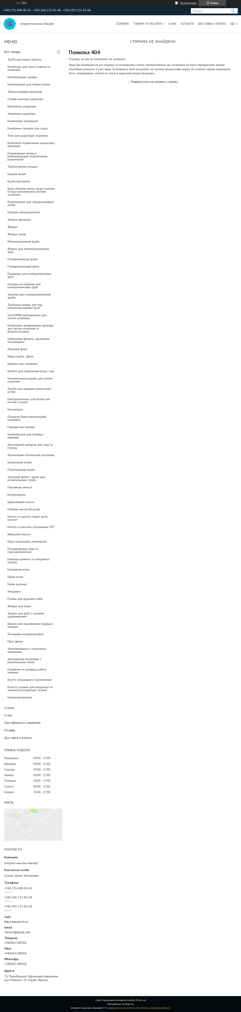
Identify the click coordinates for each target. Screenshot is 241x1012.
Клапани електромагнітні (24, 212)
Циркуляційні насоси (21, 502)
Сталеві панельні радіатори (25, 99)
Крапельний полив (20, 462)
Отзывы (9, 730)
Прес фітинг (15, 641)
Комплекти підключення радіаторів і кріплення (31, 144)
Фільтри (12, 227)
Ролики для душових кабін (25, 599)
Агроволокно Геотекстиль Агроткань (31, 455)
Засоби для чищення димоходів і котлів (30, 390)
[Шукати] (233, 11)
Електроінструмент (20, 697)
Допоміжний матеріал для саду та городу (30, 446)
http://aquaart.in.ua (16, 922)
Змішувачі (14, 591)
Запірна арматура (19, 219)
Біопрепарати (16, 495)
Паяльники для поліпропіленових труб (29, 275)
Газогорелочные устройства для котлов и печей (29, 400)
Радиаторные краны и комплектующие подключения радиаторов (27, 156)
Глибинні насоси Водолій (24, 509)
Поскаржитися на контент (120, 1007)
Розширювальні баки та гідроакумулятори (23, 550)
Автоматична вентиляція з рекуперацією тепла (24, 660)
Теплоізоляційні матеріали (25, 92)
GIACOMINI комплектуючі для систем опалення (27, 316)
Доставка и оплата (18, 738)
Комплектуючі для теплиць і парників (26, 435)
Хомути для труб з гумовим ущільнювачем (26, 614)
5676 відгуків (188, 3)
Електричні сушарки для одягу (28, 128)
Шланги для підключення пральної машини (30, 625)
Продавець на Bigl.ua (120, 1004)
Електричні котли (18, 569)
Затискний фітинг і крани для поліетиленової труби (26, 478)
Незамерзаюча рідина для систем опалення (30, 379)
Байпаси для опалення (22, 364)
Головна (122, 24)
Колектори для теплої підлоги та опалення (29, 68)
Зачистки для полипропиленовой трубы (29, 295)
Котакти (187, 24)
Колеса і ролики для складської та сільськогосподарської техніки (30, 688)
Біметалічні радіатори (22, 106)
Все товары (12, 52)
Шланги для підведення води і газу (31, 371)
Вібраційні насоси (19, 534)
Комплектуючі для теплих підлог (29, 84)
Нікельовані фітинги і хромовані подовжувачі (28, 340)
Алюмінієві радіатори (22, 114)
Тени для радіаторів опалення (28, 136)
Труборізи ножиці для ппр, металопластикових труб (25, 306)
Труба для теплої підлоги (24, 59)
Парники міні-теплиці (21, 427)
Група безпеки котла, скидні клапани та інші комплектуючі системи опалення (31, 192)
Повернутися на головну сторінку (154, 82)
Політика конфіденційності (153, 1007)
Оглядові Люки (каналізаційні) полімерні (27, 418)
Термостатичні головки (22, 167)
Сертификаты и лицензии (22, 723)
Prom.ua (141, 1000)
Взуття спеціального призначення (30, 680)
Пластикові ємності (20, 487)
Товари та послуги (147, 24)
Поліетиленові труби (21, 470)
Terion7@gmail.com (17, 932)
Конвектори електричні (23, 121)
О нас (172, 24)
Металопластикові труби (23, 241)
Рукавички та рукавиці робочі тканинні (27, 670)
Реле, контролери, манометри (27, 541)
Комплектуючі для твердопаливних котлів (31, 203)
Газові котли (15, 577)
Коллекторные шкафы (22, 77)
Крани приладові (19, 181)
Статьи (9, 708)
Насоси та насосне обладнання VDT (31, 527)
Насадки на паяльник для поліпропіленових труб (24, 285)
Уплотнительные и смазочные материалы (27, 650)
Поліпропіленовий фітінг (24, 266)
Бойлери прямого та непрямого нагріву (29, 560)
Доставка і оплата (212, 24)
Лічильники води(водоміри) (25, 634)
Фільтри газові (17, 234)
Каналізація (15, 409)
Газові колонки (17, 584)
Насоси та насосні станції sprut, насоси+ (28, 518)
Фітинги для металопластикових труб (28, 250)
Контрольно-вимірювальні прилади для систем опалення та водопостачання (30, 328)
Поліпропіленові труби (22, 259)
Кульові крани (17, 174)
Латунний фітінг (18, 349)
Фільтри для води (19, 606)
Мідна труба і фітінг (21, 356)
